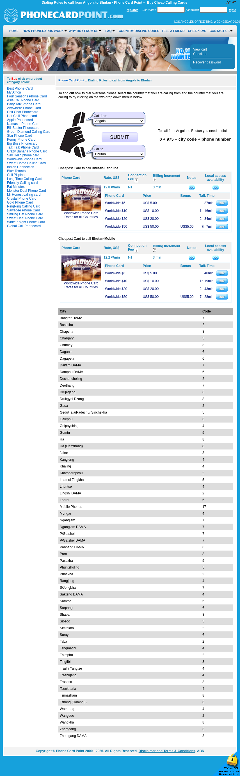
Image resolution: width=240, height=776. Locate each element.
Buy (14, 78)
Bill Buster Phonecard (23, 128)
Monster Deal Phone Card (26, 191)
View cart (200, 49)
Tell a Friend (173, 31)
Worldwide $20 (116, 219)
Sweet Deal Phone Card (25, 218)
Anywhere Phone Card (24, 108)
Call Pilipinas (16, 175)
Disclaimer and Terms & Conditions (167, 751)
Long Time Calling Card (24, 179)
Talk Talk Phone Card (23, 147)
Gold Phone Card (20, 202)
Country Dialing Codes (139, 31)
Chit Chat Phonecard (22, 112)
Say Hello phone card (23, 155)
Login (232, 10)
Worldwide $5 (115, 203)
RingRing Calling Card (23, 206)
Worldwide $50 (116, 227)
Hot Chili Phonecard (22, 116)
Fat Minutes (16, 187)
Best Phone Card (20, 88)
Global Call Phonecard (24, 226)
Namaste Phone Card (23, 124)
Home (14, 31)
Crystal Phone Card (21, 198)
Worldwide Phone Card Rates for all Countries (81, 215)
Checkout (200, 54)
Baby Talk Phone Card (23, 104)
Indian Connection (20, 167)
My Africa (14, 92)
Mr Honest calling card (23, 195)
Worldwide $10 (116, 211)
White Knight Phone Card (26, 222)
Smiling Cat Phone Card (25, 214)
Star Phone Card (19, 136)
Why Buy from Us (83, 31)
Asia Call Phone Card (23, 100)
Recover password (207, 62)
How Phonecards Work (43, 31)
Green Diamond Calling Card (28, 132)
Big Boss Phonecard (22, 143)
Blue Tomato (16, 171)
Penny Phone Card (21, 139)
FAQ (108, 31)
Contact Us (220, 31)
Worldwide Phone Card (24, 159)
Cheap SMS (197, 31)
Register (132, 10)
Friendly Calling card (22, 183)
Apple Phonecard (20, 120)
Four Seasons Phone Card (27, 96)
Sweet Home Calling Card (26, 163)
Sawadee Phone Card (23, 210)
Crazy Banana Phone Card (27, 151)
